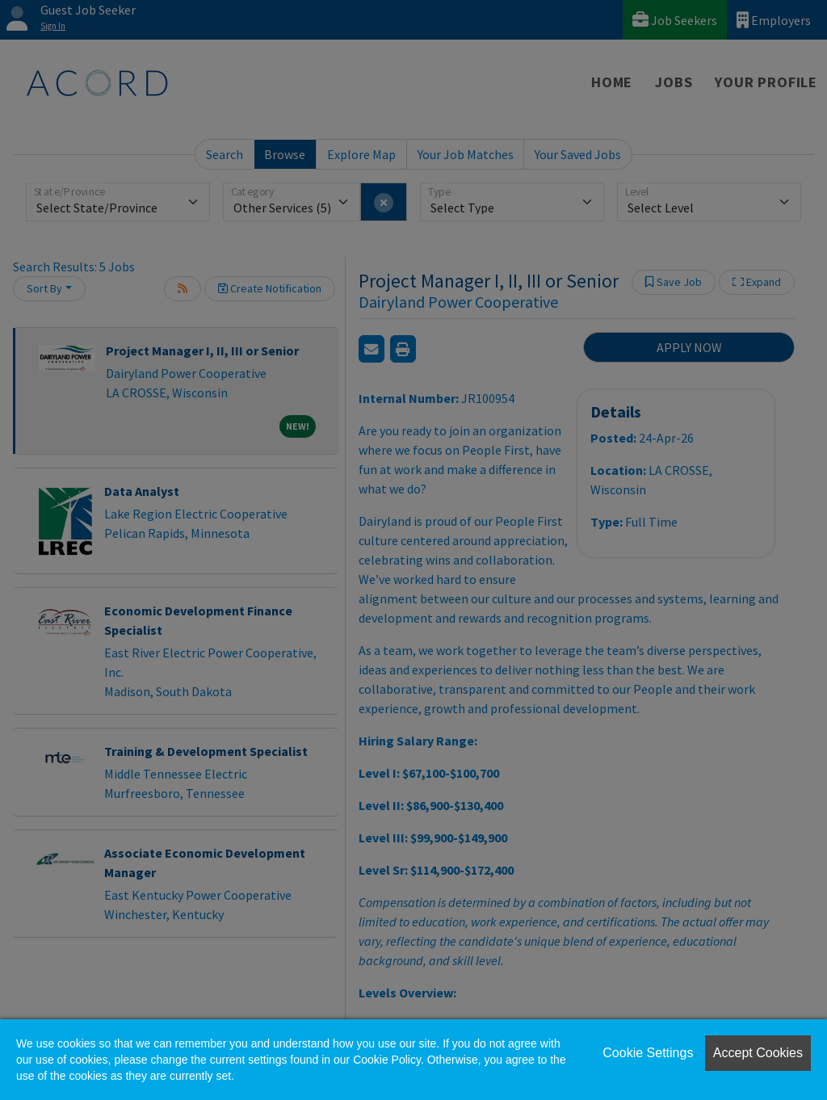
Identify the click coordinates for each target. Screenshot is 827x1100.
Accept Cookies (758, 1053)
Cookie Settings (647, 1053)
